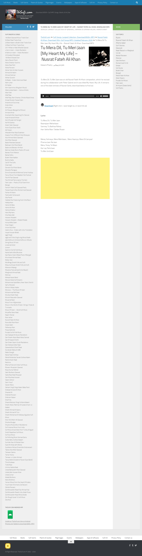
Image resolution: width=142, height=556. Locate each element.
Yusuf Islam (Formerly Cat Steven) (16, 485)
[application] (75, 96)
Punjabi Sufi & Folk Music (13, 332)
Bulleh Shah (120, 71)
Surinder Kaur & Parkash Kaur (14, 442)
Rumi (118, 38)
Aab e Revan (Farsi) (11, 60)
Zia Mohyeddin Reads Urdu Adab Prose (18, 492)
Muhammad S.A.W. (122, 63)
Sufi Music (7, 3)
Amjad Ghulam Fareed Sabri (14, 100)
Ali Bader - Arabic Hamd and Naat (16, 80)
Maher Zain (9, 260)
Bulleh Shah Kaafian (11, 158)
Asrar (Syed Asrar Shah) (12, 128)
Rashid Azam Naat (11, 360)
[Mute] (101, 96)
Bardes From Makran (12, 153)
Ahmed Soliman (10, 75)
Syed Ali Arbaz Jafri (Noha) (13, 445)
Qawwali (119, 48)
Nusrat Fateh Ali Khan (12, 320)
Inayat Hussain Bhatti (12, 232)
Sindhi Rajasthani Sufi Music (14, 432)
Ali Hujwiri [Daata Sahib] (123, 85)
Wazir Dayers (120, 78)
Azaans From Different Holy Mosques (17, 135)
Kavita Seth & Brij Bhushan (13, 252)
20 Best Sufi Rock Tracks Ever (14, 45)
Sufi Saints (24, 3)
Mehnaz (8, 275)
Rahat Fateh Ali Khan (11, 355)
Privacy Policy (102, 3)
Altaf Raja (8, 95)
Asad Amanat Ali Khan (12, 118)
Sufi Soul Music (10, 435)
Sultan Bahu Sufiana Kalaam (14, 440)
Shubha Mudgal (10, 422)
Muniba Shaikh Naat (11, 295)
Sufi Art (92, 3)
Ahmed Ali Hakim (10, 73)
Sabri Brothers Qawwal (12, 372)
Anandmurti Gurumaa (12, 103)
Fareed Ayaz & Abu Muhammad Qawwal (18, 190)
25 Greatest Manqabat (12, 55)
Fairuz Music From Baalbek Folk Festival (18, 175)
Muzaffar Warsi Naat (11, 312)
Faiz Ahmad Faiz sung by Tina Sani (16, 180)
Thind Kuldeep (9, 462)
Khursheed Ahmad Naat (13, 257)
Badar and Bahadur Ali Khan (14, 148)
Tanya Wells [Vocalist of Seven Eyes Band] (18, 460)
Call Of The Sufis (10, 163)
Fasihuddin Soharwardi (12, 195)
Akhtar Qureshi (10, 78)
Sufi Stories (120, 45)
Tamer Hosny (9, 455)
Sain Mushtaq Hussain (12, 377)
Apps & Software (81, 3)
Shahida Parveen (10, 395)
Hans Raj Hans (9, 212)
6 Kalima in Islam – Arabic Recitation (16, 53)
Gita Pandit (8, 197)
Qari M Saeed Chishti (12, 340)
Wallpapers (68, 3)
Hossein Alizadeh (10, 217)
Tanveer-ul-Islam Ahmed (13, 457)
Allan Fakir (8, 93)
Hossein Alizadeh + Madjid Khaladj (16, 220)
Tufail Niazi (8, 465)
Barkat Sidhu (9, 155)
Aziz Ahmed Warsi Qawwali (14, 138)
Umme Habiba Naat (11, 467)
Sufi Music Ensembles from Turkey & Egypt (19, 430)
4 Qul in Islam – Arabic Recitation (15, 50)
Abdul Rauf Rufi (10, 65)
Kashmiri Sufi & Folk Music (13, 250)
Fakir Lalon (119, 83)
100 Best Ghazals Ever (12, 58)
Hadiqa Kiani (9, 202)
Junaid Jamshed (10, 245)
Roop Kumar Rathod (11, 370)
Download (49, 106)
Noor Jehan (8, 317)
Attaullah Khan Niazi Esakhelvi (14, 133)
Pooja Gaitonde (10, 330)
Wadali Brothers (10, 477)
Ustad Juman (9, 475)
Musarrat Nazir (10, 300)
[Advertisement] (75, 178)
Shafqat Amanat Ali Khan (13, 390)
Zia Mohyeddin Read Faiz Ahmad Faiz (17, 490)
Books (15, 3)
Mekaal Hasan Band (11, 277)
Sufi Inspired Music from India (15, 427)
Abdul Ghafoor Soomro (12, 63)
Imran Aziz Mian (10, 227)
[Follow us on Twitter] (33, 27)
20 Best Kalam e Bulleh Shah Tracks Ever (18, 43)
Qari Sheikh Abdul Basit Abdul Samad (17, 337)
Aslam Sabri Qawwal (11, 125)
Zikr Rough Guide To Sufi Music (15, 497)
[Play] (43, 96)
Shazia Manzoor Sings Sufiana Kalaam (17, 402)
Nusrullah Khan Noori (12, 322)
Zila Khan (8, 500)
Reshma (8, 362)
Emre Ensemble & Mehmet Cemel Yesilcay (19, 173)
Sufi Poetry (119, 88)
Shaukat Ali (8, 392)
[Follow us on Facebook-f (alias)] (27, 27)
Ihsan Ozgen (9, 225)
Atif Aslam (8, 130)
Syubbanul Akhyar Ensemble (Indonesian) (18, 447)
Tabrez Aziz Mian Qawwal (13, 450)
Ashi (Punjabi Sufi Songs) (13, 120)
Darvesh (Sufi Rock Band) (13, 168)
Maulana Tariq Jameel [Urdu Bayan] (16, 270)
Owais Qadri (9, 325)
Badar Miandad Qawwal (12, 143)
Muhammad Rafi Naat (12, 292)
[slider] (72, 96)
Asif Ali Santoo (9, 123)
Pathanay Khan (10, 327)
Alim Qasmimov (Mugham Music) (16, 88)
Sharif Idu (8, 400)
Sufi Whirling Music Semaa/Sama (16, 437)
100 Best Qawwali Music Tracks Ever (17, 38)
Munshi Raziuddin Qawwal (13, 297)
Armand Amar (9, 113)
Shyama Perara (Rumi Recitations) (16, 425)
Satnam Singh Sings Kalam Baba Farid (17, 387)
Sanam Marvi (9, 385)
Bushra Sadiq (9, 160)
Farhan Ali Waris (10, 192)
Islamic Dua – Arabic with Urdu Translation (18, 230)
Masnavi (118, 58)
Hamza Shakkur (10, 210)
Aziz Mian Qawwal (11, 140)
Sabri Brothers (120, 61)
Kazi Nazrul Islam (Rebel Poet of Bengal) (18, 255)
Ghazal (118, 66)
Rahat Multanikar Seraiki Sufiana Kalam (17, 357)
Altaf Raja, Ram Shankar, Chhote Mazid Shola (19, 98)
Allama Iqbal (120, 43)
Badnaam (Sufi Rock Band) (13, 145)
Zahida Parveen (10, 487)
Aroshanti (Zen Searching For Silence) (17, 115)
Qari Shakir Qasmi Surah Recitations (16, 342)
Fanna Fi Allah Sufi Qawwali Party (15, 187)
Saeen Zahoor (9, 380)
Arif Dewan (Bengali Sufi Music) (15, 110)
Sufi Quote (119, 68)
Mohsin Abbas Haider (12, 287)
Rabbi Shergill (9, 352)
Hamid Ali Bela (9, 205)
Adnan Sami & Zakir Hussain (14, 70)
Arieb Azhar (9, 105)
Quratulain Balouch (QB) (12, 350)
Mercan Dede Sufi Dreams (13, 280)
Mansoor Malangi (10, 267)
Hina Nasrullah (9, 215)
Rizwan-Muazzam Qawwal (14, 367)
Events (58, 3)
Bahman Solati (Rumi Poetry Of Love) (17, 150)
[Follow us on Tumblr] (30, 27)
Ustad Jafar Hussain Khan (13, 472)
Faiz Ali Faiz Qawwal (11, 177)
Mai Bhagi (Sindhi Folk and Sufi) (15, 262)
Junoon (7, 247)
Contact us (114, 3)
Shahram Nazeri (10, 397)
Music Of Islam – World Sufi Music (16, 310)
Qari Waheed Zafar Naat (13, 345)
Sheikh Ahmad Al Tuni (12, 412)
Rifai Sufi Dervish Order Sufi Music (16, 365)
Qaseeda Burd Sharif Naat (13, 347)
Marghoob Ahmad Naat (12, 272)
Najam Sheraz (9, 315)
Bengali (118, 73)
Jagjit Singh (8, 235)
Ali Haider (8, 85)
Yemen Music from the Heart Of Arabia (17, 482)
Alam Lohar (9, 83)
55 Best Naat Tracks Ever (13, 40)
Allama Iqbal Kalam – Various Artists (16, 90)
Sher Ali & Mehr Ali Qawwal (14, 420)
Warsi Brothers (10, 480)
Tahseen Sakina (10, 452)
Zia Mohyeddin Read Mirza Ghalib (16, 495)
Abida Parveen (10, 68)
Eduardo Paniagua (11, 170)
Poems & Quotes (37, 3)
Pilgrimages (49, 3)
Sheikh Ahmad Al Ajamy (13, 410)
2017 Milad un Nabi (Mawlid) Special (16, 48)
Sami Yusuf (9, 382)
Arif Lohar (8, 108)
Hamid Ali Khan (10, 207)
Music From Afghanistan (13, 302)
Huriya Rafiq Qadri (11, 222)
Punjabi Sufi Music (122, 80)
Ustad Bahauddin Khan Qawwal (15, 470)
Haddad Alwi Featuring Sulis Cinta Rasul (18, 200)
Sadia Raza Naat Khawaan (13, 375)
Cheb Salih (8, 165)
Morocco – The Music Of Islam (15, 290)
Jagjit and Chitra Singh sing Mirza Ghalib (17, 237)
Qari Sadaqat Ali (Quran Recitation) (16, 335)
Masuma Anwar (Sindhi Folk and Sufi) (17, 265)
